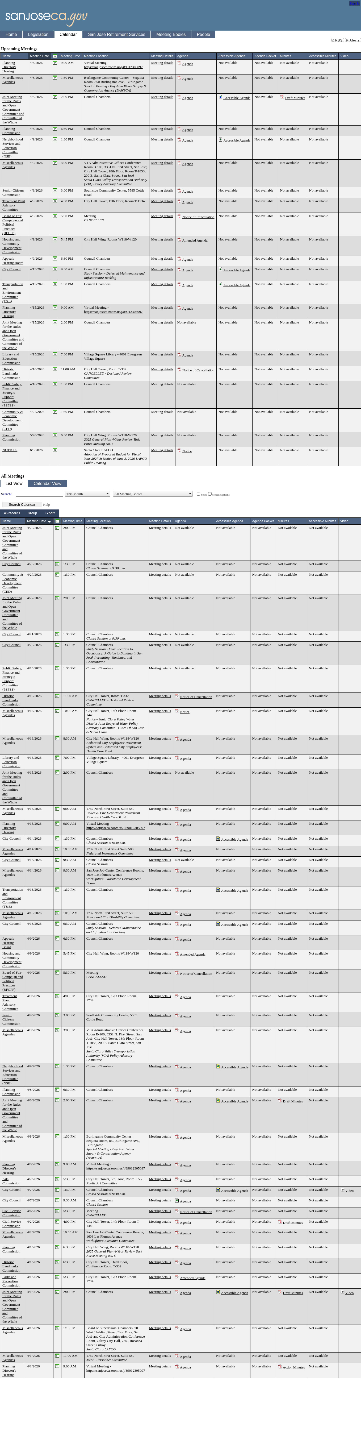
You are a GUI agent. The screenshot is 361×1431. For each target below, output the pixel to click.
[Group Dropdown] (32, 513)
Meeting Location (96, 56)
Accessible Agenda (236, 98)
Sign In (354, 3)
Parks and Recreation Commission (11, 1281)
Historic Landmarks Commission (11, 373)
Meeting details (162, 63)
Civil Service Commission (11, 1213)
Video (349, 1191)
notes (204, 494)
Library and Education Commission (11, 358)
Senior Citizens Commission (13, 192)
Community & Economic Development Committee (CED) (12, 420)
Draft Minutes (295, 98)
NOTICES (9, 450)
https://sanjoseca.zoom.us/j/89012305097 (113, 67)
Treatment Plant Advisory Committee (13, 205)
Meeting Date (39, 56)
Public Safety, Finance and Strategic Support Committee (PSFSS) (12, 394)
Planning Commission (11, 131)
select (107, 494)
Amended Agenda (195, 240)
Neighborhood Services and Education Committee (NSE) (12, 147)
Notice (187, 451)
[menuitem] (12, 513)
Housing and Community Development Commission (12, 245)
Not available (228, 63)
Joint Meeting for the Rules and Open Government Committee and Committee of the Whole (13, 109)
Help (46, 505)
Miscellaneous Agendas (12, 80)
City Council (11, 269)
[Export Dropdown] (49, 513)
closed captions (221, 494)
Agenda (187, 64)
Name (6, 56)
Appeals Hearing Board (12, 260)
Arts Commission (11, 1181)
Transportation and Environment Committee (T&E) (12, 292)
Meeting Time (70, 56)
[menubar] (29, 513)
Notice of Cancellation (198, 217)
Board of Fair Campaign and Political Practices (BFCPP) (12, 224)
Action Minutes (294, 1367)
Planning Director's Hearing (9, 67)
